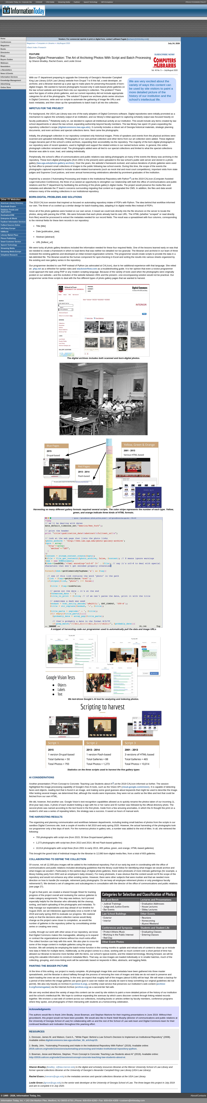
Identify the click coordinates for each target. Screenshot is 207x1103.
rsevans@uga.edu (54, 1076)
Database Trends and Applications (9, 211)
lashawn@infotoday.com (138, 39)
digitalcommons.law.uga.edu (74, 127)
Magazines (31, 43)
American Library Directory (12, 203)
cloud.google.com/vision (135, 787)
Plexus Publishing (8, 238)
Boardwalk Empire (8, 206)
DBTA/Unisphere (107, 2)
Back (30, 47)
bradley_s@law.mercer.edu (61, 1067)
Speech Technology (90, 2)
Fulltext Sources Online (10, 225)
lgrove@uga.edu (52, 1082)
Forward (42, 47)
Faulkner (77, 2)
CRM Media (50, 2)
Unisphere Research (9, 255)
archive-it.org (79, 984)
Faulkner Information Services (13, 222)
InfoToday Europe (8, 228)
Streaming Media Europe (11, 252)
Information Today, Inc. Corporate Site (19, 2)
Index (35, 47)
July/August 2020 (63, 43)
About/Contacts (198, 1095)
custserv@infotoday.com (132, 1100)
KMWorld (39, 2)
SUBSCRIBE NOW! (164, 54)
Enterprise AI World (9, 218)
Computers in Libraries (46, 43)
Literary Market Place (9, 235)
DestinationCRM (7, 215)
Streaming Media (64, 2)
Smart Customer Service (11, 242)
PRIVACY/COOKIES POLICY (196, 2)
